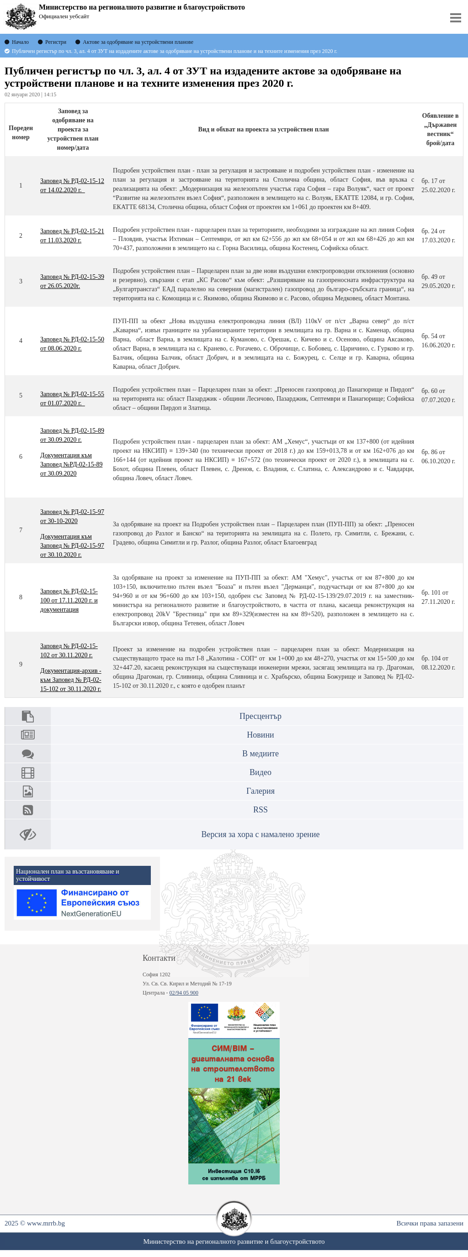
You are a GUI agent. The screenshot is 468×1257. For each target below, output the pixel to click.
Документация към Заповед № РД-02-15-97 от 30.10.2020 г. (72, 545)
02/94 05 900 (184, 993)
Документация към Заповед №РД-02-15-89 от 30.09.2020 (71, 464)
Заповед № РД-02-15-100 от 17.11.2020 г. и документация (69, 600)
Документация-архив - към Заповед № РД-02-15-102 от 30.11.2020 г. (70, 679)
